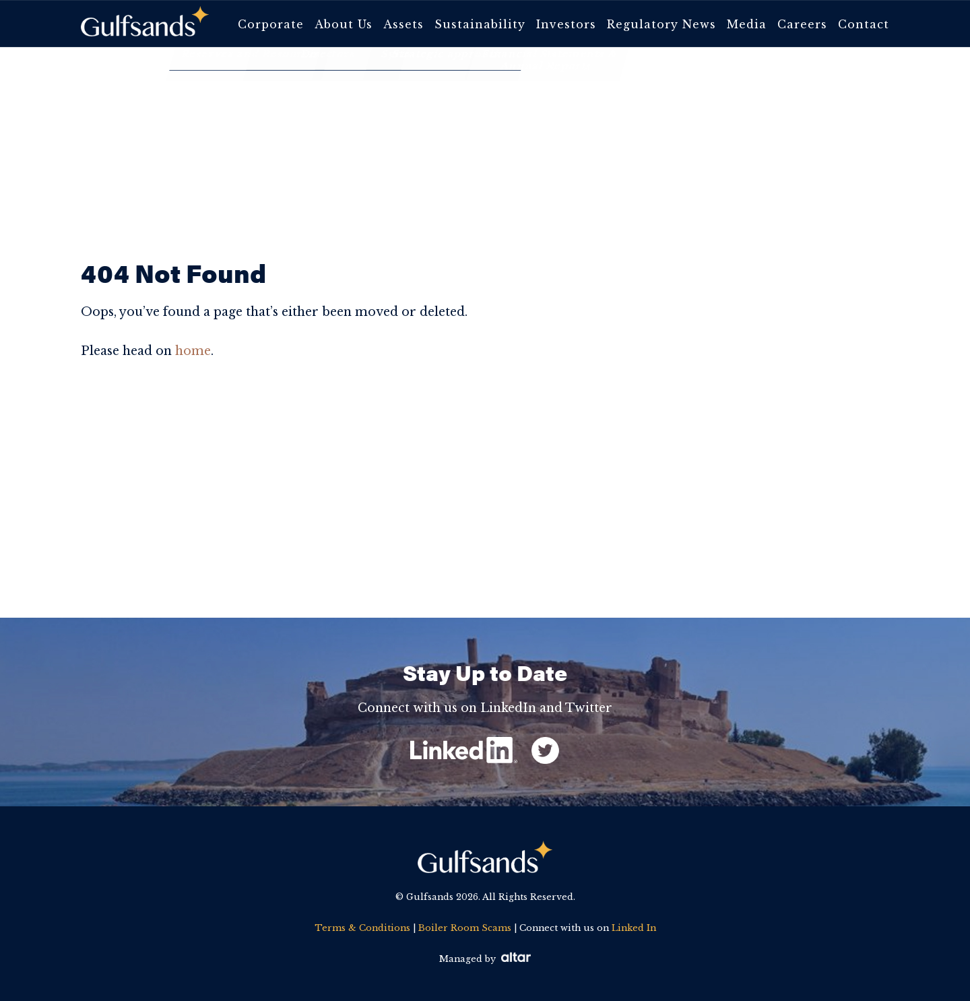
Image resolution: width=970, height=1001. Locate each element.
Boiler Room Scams (464, 928)
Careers (802, 24)
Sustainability (479, 24)
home (193, 351)
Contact (863, 24)
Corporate (271, 24)
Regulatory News (661, 24)
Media (747, 24)
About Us (344, 24)
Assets (403, 24)
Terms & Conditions (362, 928)
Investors (566, 24)
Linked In (634, 928)
